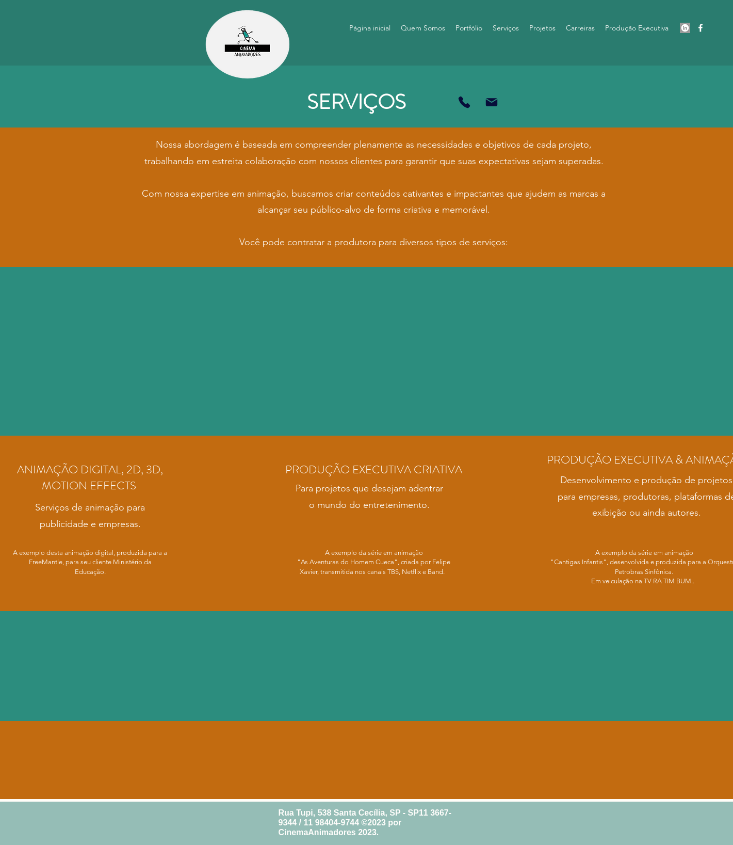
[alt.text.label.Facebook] (700, 28)
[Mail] (491, 102)
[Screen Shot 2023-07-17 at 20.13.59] (685, 28)
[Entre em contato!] (464, 102)
